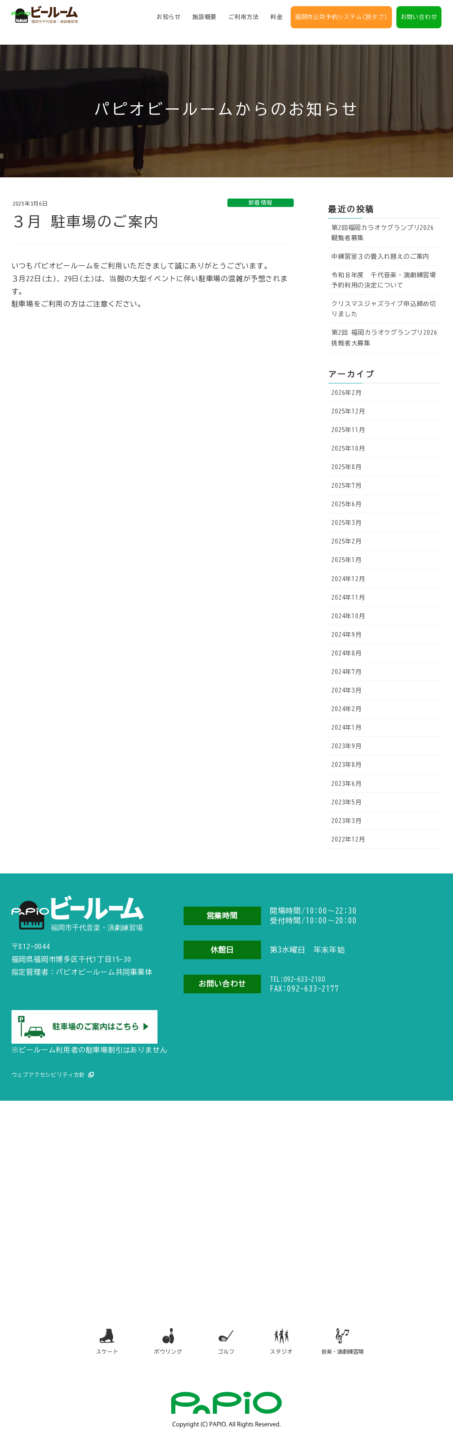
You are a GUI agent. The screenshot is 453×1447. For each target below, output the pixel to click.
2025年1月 (346, 560)
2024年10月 (348, 616)
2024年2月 (346, 709)
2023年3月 (346, 821)
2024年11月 (348, 597)
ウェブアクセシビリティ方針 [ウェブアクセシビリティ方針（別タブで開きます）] (54, 1068)
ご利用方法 (243, 20)
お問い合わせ (419, 20)
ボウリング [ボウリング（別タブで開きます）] (159, 1341)
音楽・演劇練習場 (353, 1341)
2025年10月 (348, 448)
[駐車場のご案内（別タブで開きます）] (84, 1020)
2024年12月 (348, 579)
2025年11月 (348, 430)
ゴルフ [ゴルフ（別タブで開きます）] (224, 1341)
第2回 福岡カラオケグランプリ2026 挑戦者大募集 (384, 337)
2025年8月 (346, 467)
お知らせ (169, 20)
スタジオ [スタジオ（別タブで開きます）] (286, 1341)
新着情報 (261, 203)
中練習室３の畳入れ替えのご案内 (380, 256)
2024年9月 (346, 635)
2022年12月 (348, 839)
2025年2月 (346, 541)
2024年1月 (346, 727)
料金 (276, 20)
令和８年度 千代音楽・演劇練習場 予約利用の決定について (386, 280)
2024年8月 (346, 653)
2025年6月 (346, 504)
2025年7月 (346, 485)
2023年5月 (346, 802)
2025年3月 (346, 523)
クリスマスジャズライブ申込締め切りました (383, 309)
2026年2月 (346, 393)
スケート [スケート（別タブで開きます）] (94, 1341)
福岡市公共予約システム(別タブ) (341, 20)
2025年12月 (348, 411)
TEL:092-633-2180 (308, 980)
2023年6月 (346, 784)
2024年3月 (346, 690)
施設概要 (204, 20)
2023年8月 (346, 765)
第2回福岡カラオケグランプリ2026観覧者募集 (382, 233)
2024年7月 (346, 672)
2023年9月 (346, 746)
